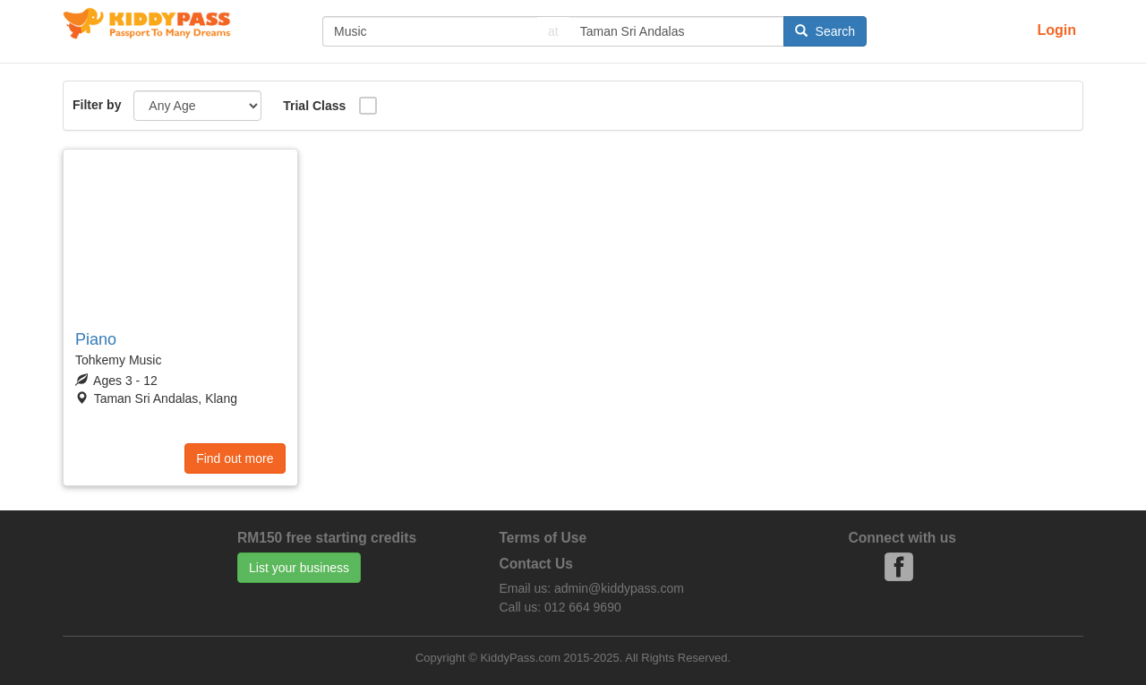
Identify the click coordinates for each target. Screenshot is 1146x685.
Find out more (234, 458)
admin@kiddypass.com (619, 588)
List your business (299, 568)
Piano (95, 339)
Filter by (97, 105)
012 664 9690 (582, 607)
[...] (429, 31)
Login (1056, 30)
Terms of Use (543, 537)
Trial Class (314, 105)
